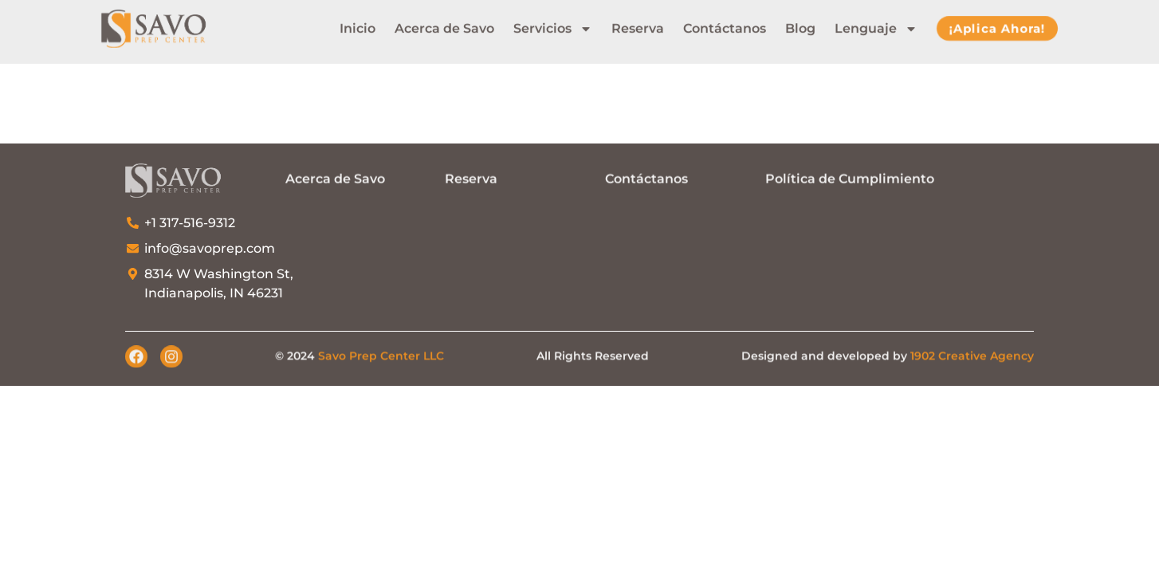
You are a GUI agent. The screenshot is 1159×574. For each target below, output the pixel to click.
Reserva (637, 25)
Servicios (552, 25)
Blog (800, 25)
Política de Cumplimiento (849, 178)
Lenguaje (876, 25)
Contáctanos (724, 25)
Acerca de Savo (444, 25)
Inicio (357, 25)
